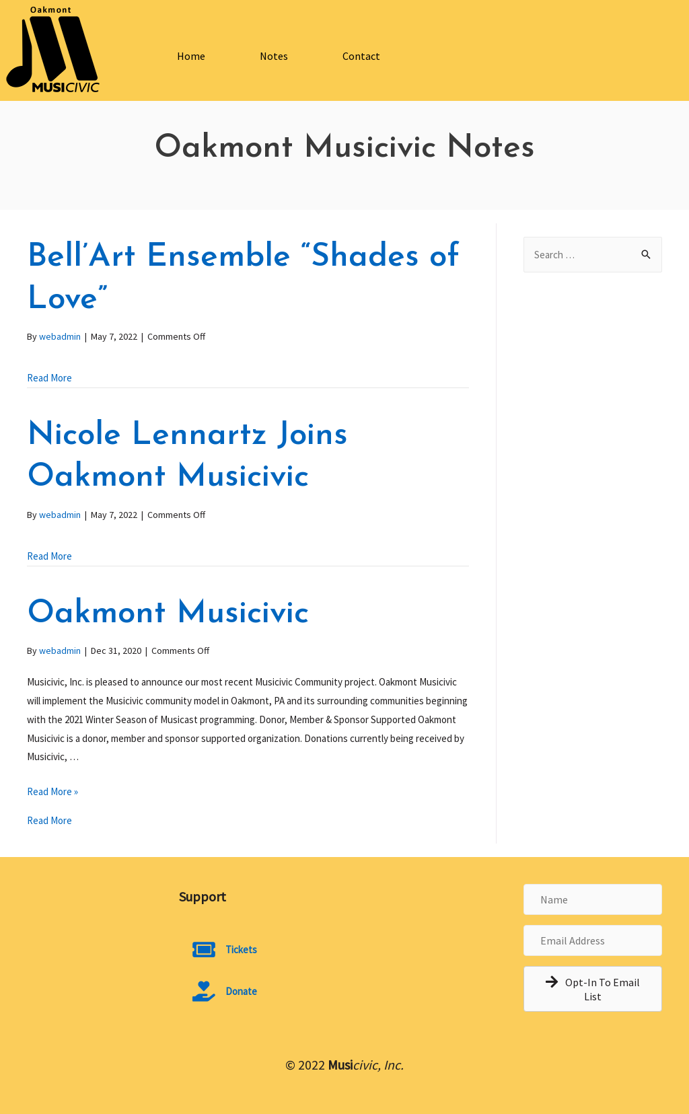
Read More (49, 377)
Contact (361, 56)
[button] (592, 989)
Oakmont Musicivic (168, 614)
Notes (274, 56)
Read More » (52, 791)
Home (191, 56)
